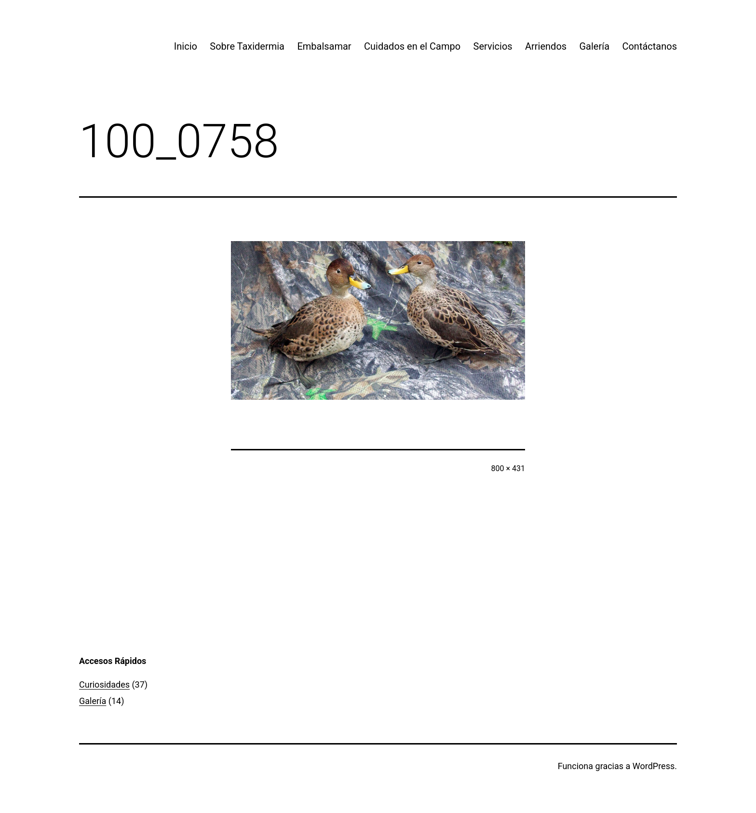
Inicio (185, 46)
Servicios (493, 46)
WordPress (654, 766)
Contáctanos (649, 46)
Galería (594, 46)
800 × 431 (508, 468)
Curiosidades (104, 684)
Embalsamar (324, 46)
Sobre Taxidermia (247, 46)
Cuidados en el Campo (412, 46)
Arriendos (546, 46)
